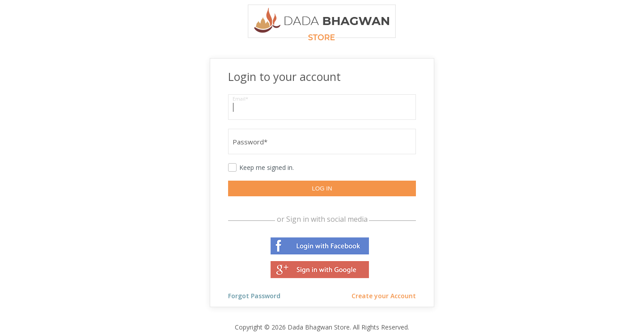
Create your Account (384, 296)
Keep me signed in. (266, 167)
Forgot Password (254, 296)
